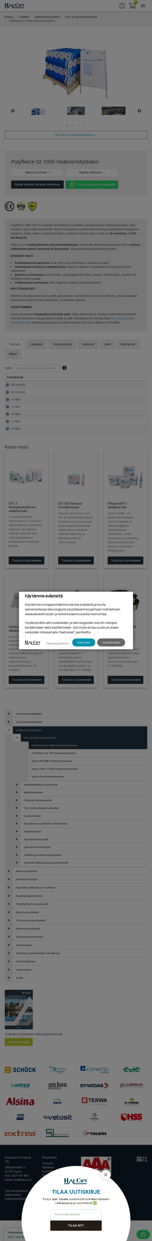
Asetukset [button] (83, 642)
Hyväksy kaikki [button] (111, 642)
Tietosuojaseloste (57, 643)
